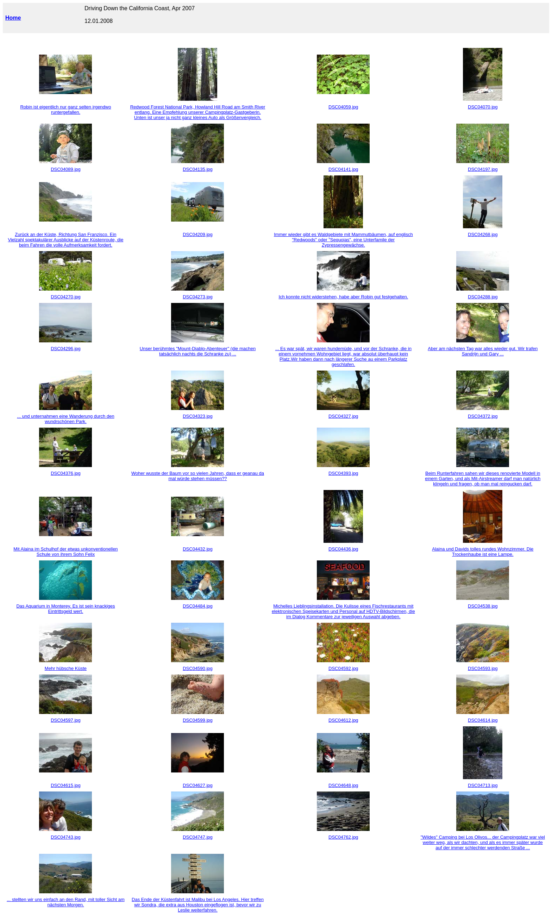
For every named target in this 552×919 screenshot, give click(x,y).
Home (13, 18)
